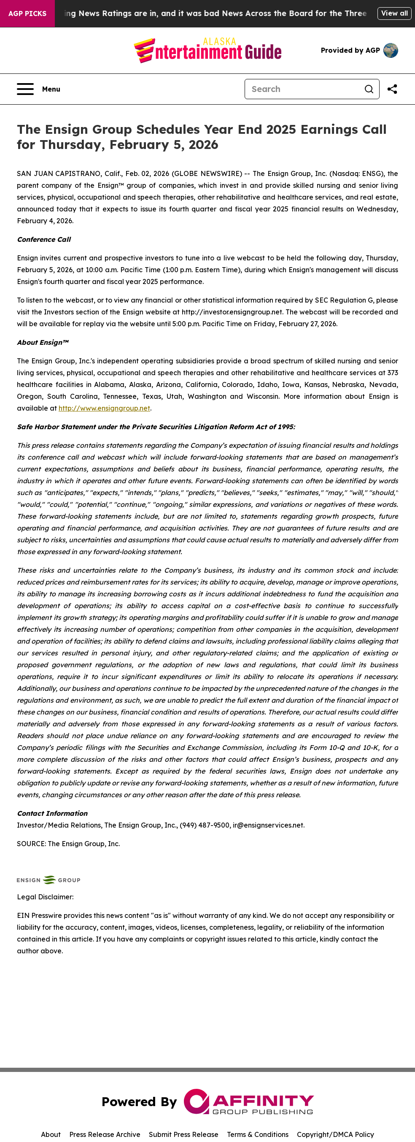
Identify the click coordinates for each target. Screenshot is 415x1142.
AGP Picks (27, 13)
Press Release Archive (104, 1134)
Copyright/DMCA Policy (335, 1134)
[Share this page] (392, 89)
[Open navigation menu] (38, 89)
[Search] (302, 89)
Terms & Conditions (257, 1134)
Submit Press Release (183, 1134)
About (51, 1134)
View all (394, 13)
